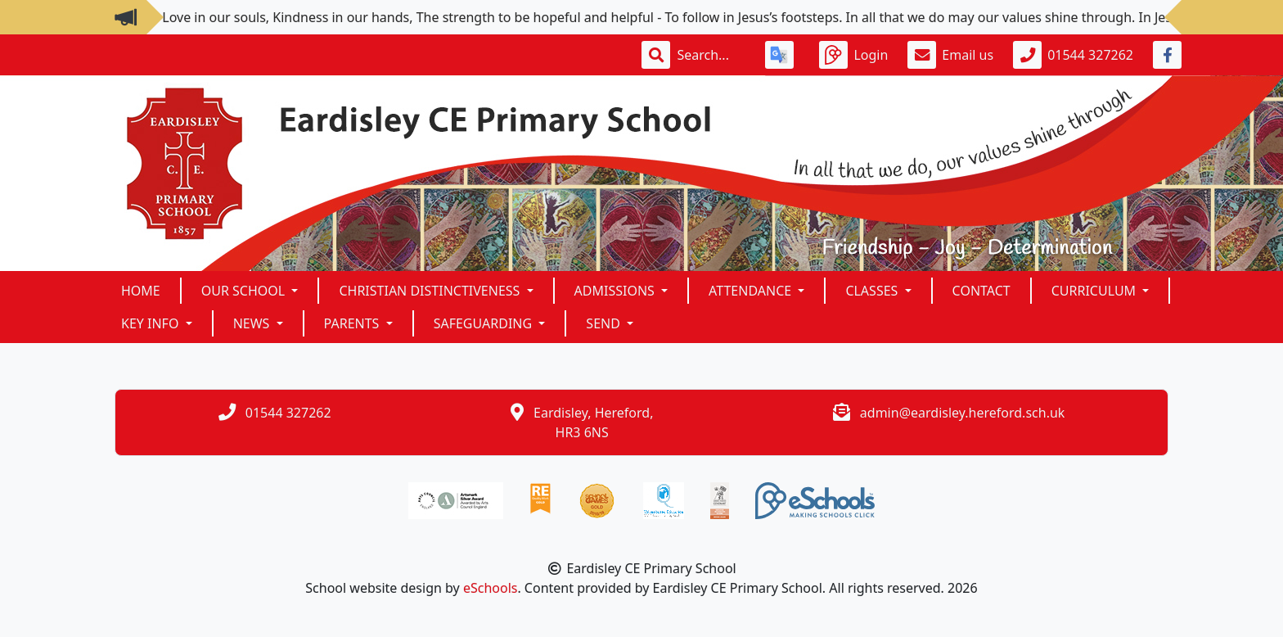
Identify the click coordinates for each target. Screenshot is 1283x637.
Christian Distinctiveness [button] (431, 291)
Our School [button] (245, 291)
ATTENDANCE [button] (752, 291)
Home (140, 291)
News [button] (253, 323)
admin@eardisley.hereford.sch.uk (962, 413)
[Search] (711, 55)
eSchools (490, 588)
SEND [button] (604, 323)
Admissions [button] (616, 291)
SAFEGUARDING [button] (485, 323)
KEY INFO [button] (151, 323)
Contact (981, 291)
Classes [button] (873, 291)
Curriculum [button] (1095, 291)
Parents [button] (353, 323)
